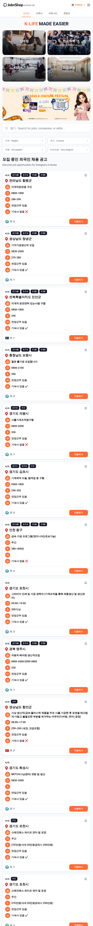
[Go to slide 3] (46, 117)
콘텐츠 (67, 13)
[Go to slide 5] (51, 117)
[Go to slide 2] (44, 117)
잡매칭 (26, 13)
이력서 (39, 13)
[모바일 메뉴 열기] (89, 5)
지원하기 (78, 221)
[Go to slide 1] (41, 117)
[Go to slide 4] (49, 117)
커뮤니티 (53, 13)
